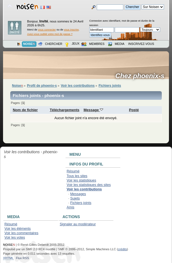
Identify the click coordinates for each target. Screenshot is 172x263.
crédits (122, 249)
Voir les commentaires (21, 233)
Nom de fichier (25, 110)
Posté (134, 110)
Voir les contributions (84, 189)
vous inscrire (71, 29)
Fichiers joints (80, 203)
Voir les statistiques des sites (89, 185)
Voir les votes (14, 237)
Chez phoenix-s (141, 76)
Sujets (75, 198)
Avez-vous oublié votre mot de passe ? (49, 33)
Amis (70, 207)
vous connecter (47, 29)
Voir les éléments (17, 229)
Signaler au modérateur (78, 224)
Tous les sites (77, 176)
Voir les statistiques (81, 180)
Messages (78, 194)
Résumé (73, 171)
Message (93, 110)
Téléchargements (64, 110)
